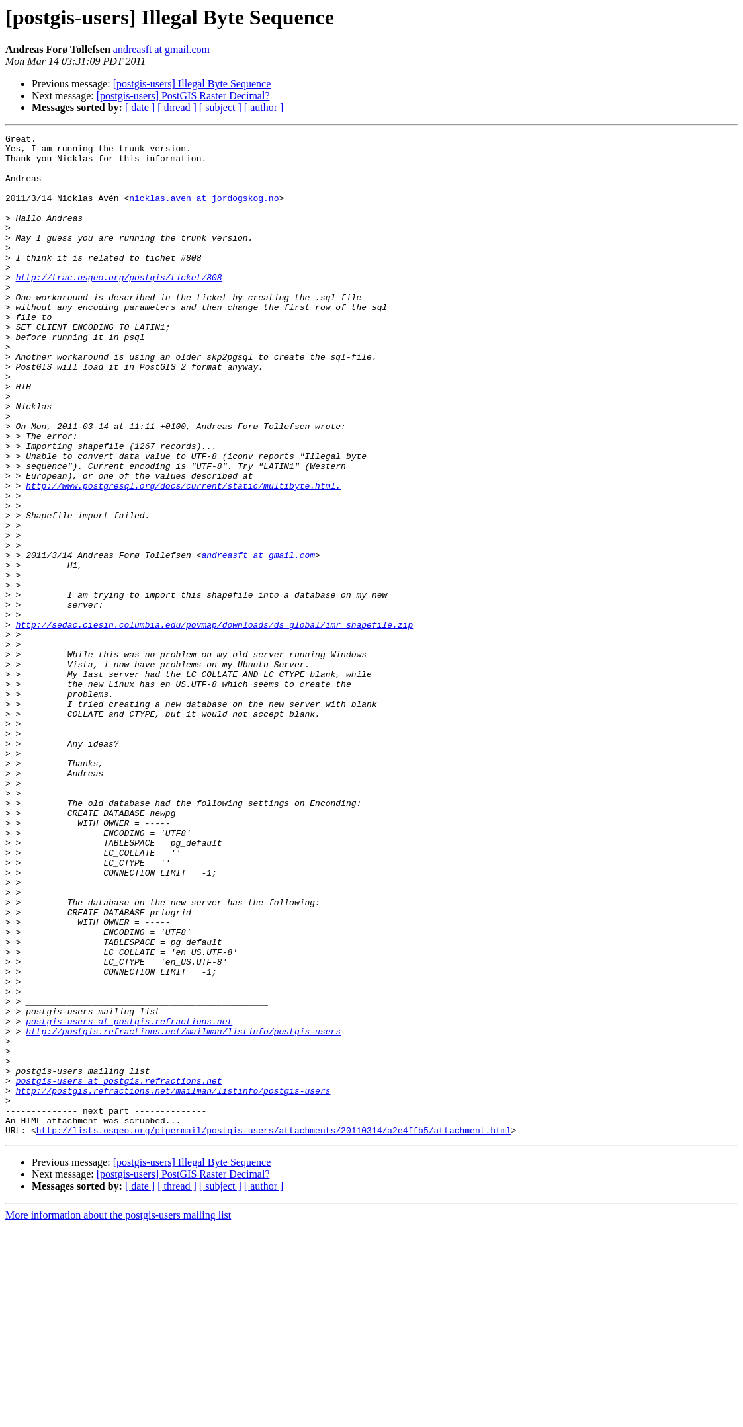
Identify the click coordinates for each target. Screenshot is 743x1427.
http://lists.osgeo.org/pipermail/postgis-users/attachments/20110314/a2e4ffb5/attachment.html (273, 1330)
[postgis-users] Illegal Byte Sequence (192, 83)
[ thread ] (177, 107)
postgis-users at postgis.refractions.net (129, 1199)
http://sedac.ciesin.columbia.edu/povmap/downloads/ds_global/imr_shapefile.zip (215, 723)
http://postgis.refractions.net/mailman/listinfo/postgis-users (183, 1211)
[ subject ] (220, 107)
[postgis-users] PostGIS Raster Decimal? (183, 95)
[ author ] (264, 107)
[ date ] (140, 107)
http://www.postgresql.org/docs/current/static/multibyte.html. (183, 557)
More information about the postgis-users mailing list (118, 1415)
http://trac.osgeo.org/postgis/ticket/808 (119, 307)
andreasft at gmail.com (161, 49)
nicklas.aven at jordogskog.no (204, 212)
